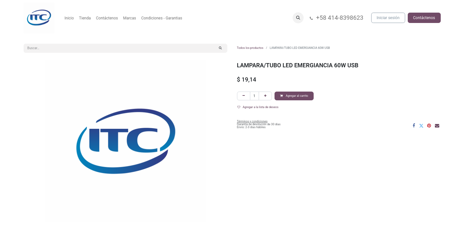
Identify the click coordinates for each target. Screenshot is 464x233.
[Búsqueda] (220, 48)
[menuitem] (69, 18)
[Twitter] (421, 126)
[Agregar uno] (265, 96)
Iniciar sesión (388, 18)
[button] (298, 17)
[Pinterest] (429, 126)
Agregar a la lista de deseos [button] (258, 107)
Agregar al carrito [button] (294, 95)
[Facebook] (414, 126)
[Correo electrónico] (437, 126)
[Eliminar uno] (243, 96)
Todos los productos (250, 48)
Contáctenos (424, 18)
